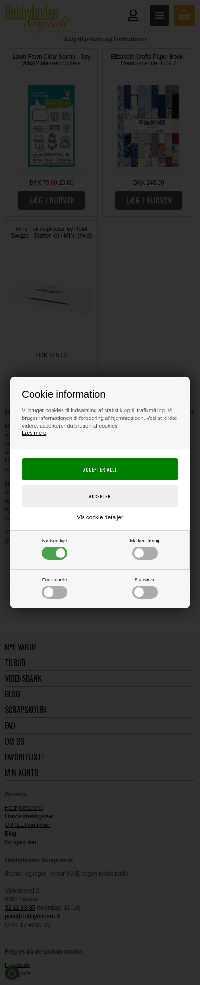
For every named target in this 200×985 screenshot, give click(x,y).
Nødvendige (54, 549)
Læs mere (34, 433)
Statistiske (145, 588)
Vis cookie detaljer (100, 517)
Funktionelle (54, 588)
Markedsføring (144, 549)
